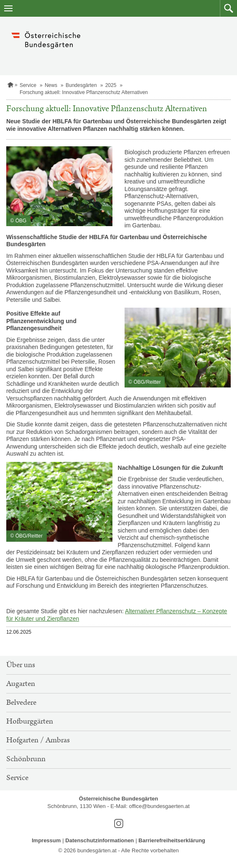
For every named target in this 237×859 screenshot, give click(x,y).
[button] (228, 8)
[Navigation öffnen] (8, 8)
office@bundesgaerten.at (159, 806)
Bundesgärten (81, 85)
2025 (111, 85)
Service (28, 85)
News (51, 85)
